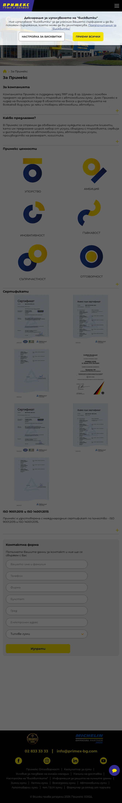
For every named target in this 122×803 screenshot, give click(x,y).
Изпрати (38, 648)
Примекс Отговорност (42, 769)
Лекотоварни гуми (25, 787)
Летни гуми (39, 782)
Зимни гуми (19, 782)
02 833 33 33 (36, 751)
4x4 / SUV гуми (52, 787)
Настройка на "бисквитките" (27, 778)
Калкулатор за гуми (77, 769)
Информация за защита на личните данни (82, 778)
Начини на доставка (87, 773)
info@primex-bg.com (77, 751)
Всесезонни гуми (63, 782)
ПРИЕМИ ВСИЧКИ (88, 36)
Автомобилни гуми (93, 782)
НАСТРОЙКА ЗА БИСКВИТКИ (42, 36)
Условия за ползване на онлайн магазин (42, 773)
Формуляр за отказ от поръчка (88, 787)
